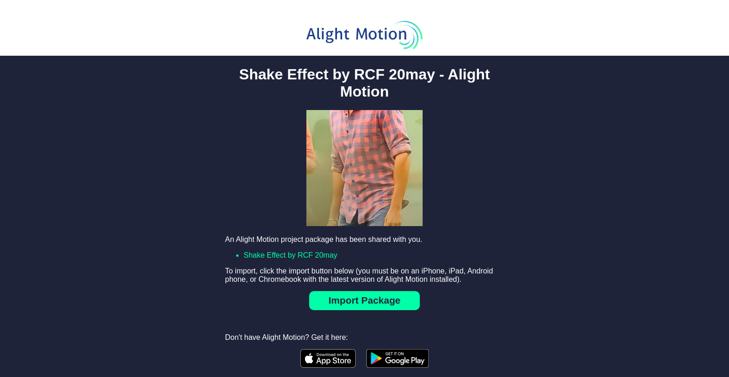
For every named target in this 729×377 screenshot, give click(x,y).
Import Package (365, 300)
